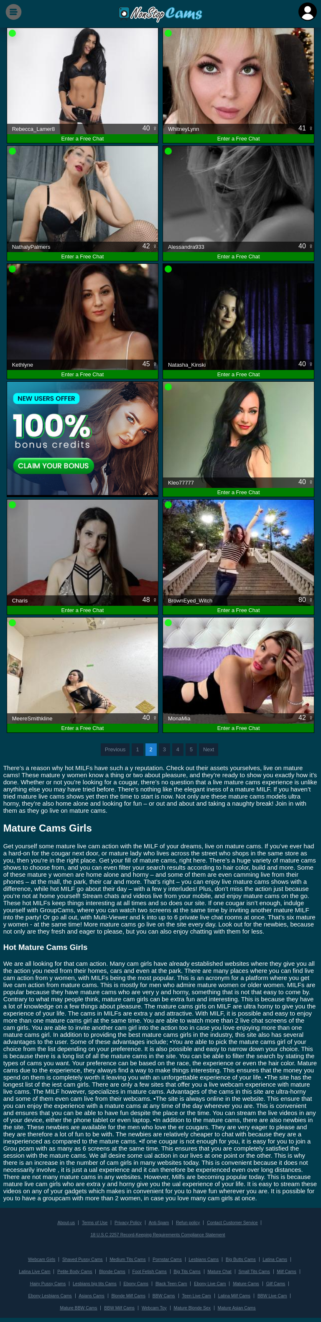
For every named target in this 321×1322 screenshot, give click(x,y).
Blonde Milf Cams (128, 1296)
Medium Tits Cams (127, 1259)
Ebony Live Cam (210, 1283)
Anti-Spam (159, 1222)
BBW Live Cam (272, 1296)
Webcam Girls (41, 1259)
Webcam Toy (154, 1308)
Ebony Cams (136, 1283)
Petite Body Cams (74, 1271)
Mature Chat (219, 1271)
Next (208, 749)
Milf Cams (286, 1271)
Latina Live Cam (34, 1271)
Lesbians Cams (204, 1259)
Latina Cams (275, 1259)
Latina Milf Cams (234, 1296)
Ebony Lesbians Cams (50, 1296)
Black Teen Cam (171, 1283)
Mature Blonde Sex (192, 1308)
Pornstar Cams (167, 1259)
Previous (115, 749)
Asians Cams (91, 1296)
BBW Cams (164, 1296)
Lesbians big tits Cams (95, 1283)
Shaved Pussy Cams (82, 1259)
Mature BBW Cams (78, 1308)
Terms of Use (94, 1222)
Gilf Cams (275, 1283)
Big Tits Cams (186, 1271)
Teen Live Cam (196, 1296)
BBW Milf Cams (119, 1308)
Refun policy (188, 1222)
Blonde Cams (112, 1271)
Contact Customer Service (232, 1222)
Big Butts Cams (241, 1259)
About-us (66, 1222)
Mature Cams (246, 1283)
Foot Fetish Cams (149, 1271)
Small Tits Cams (254, 1271)
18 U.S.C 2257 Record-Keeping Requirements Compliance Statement (158, 1235)
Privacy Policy (128, 1222)
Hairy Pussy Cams (48, 1283)
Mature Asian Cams (237, 1308)
